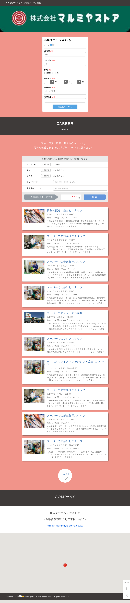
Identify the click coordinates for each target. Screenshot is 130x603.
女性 (49, 73)
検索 (94, 197)
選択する (46, 164)
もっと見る (65, 474)
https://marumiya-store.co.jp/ (65, 525)
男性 (57, 73)
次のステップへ (65, 107)
